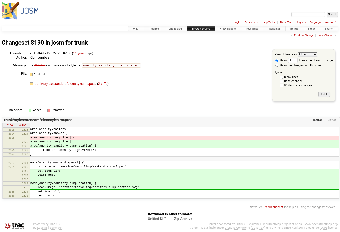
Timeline (153, 28)
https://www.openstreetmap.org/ (316, 224)
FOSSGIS (241, 224)
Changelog (175, 28)
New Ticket (252, 28)
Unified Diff (157, 219)
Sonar (311, 28)
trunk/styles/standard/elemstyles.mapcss (65, 83)
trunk (81, 42)
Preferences (251, 22)
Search (329, 28)
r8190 (22, 125)
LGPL (323, 227)
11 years (79, 53)
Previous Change (304, 35)
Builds (294, 28)
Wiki (136, 28)
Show (281, 60)
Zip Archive (183, 219)
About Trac (286, 22)
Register (301, 22)
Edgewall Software (49, 227)
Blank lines (291, 77)
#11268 (39, 65)
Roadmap (275, 28)
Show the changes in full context (298, 65)
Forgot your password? (323, 22)
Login (237, 22)
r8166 (9, 125)
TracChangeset (273, 207)
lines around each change (310, 60)
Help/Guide (269, 22)
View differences (286, 54)
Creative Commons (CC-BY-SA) (245, 227)
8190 (37, 42)
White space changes (298, 85)
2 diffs (103, 83)
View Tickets (228, 28)
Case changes (293, 81)
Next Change (325, 35)
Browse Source (201, 28)
